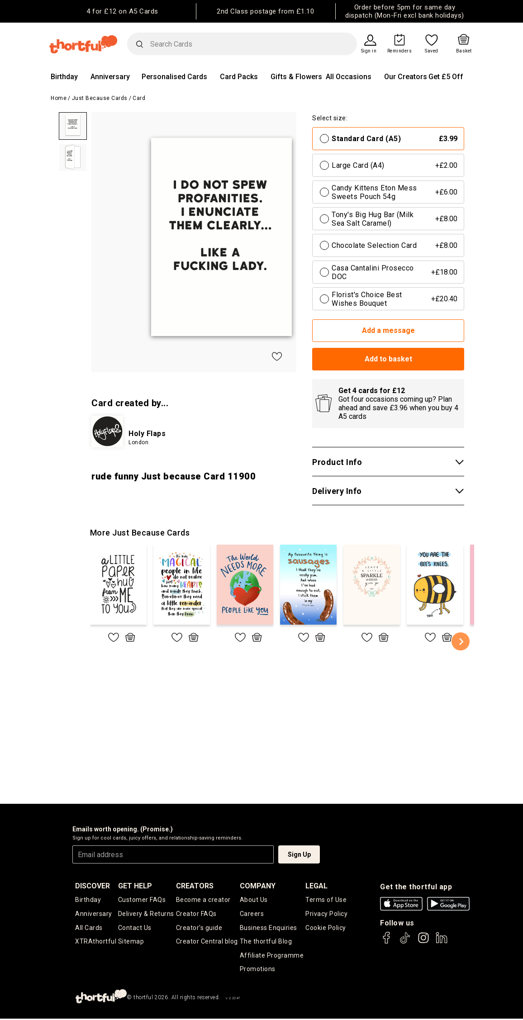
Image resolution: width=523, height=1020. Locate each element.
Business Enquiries (268, 928)
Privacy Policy (326, 914)
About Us (254, 899)
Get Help (135, 886)
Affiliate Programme (272, 956)
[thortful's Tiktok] (405, 942)
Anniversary (110, 76)
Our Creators (405, 76)
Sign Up (299, 854)
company (258, 886)
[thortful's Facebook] (387, 942)
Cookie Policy (325, 928)
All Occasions (348, 76)
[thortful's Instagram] (423, 942)
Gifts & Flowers (296, 76)
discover (92, 886)
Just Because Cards (100, 98)
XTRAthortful (95, 942)
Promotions (258, 970)
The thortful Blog (266, 942)
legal (316, 886)
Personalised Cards (174, 76)
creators (195, 886)
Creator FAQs (196, 914)
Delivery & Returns (146, 914)
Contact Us (135, 928)
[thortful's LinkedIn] (441, 942)
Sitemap (131, 942)
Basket (464, 51)
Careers (252, 914)
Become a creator (203, 899)
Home (59, 98)
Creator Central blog (207, 942)
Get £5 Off (445, 76)
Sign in (369, 51)
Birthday (64, 76)
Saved (431, 51)
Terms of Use (326, 899)
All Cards (89, 928)
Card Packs (239, 76)
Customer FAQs (142, 899)
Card (139, 98)
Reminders (399, 51)
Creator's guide (199, 928)
